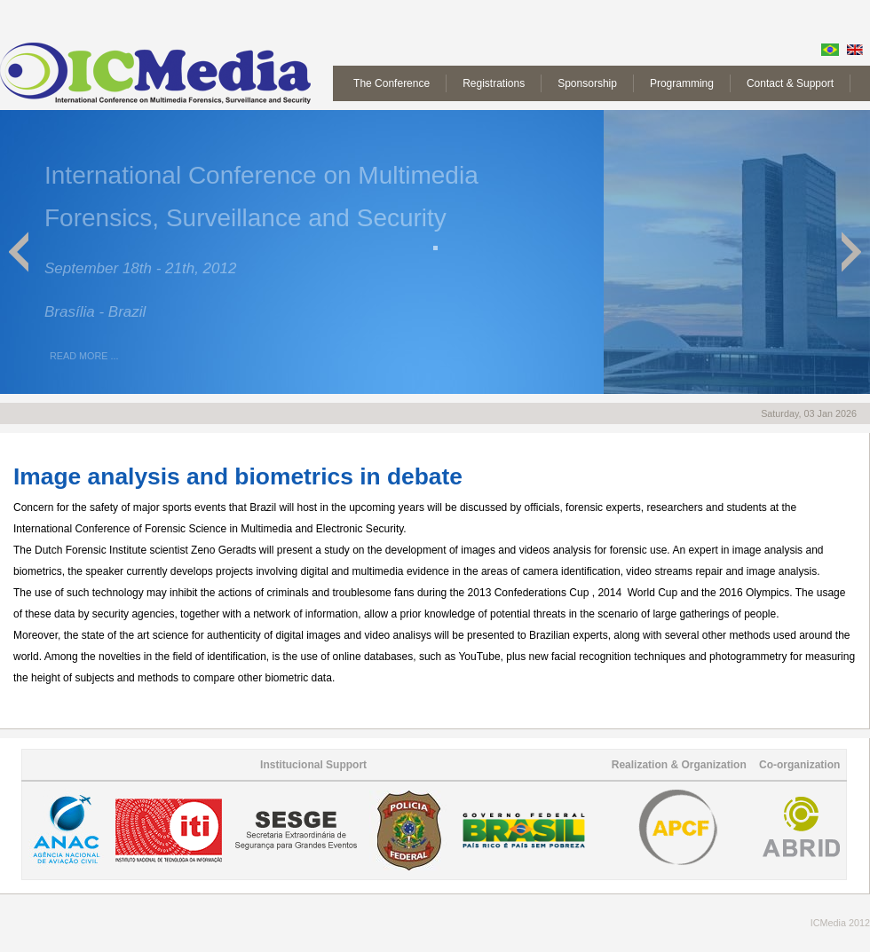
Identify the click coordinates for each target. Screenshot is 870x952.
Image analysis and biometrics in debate (238, 476)
